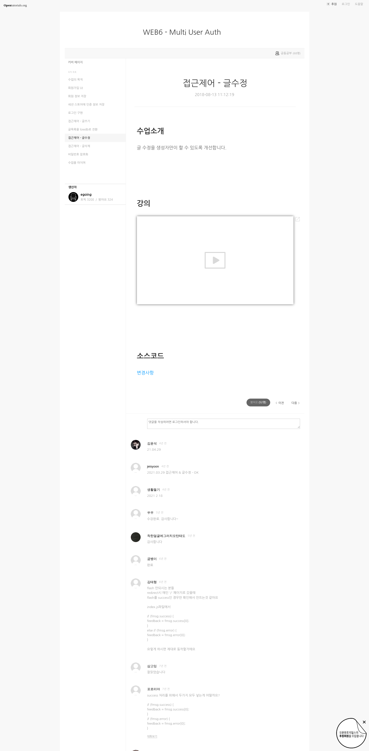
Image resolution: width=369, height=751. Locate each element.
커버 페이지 (75, 62)
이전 (281, 403)
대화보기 (152, 736)
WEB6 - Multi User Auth (184, 32)
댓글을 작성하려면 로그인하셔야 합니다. (223, 423)
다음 (294, 403)
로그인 (346, 4)
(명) (258, 402)
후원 (334, 4)
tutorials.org (15, 5)
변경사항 (145, 372)
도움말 (359, 4)
